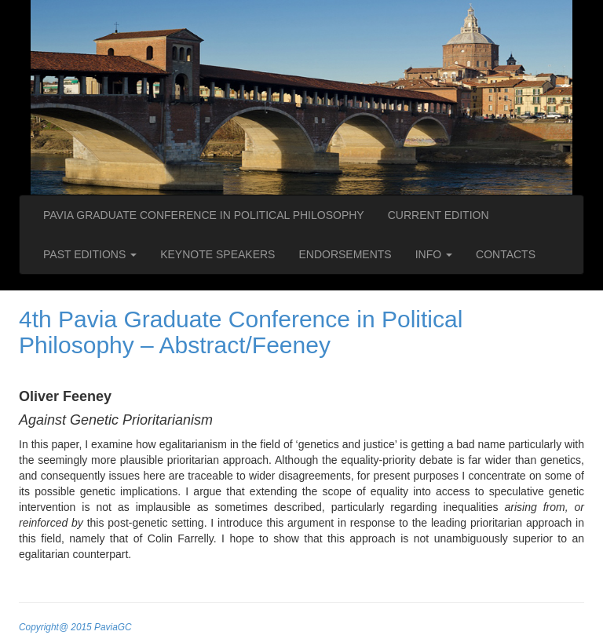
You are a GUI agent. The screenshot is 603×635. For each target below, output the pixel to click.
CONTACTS (505, 254)
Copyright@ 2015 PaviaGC (75, 627)
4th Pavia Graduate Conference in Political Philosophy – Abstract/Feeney (240, 332)
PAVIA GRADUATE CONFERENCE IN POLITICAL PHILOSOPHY (203, 215)
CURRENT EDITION (438, 215)
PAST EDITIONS (90, 254)
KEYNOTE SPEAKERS (217, 254)
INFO (433, 254)
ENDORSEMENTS (344, 254)
